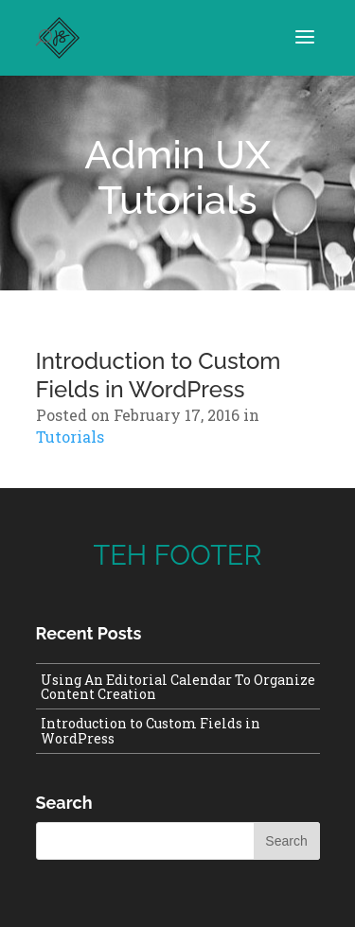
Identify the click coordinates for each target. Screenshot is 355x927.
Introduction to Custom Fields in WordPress (158, 375)
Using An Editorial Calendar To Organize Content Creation (178, 687)
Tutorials (177, 200)
